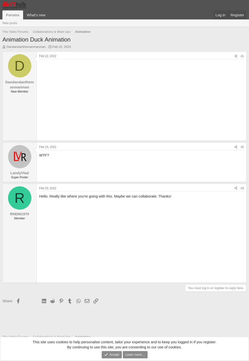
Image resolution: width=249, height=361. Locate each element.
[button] (49, 14)
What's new (36, 15)
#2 (242, 147)
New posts (9, 23)
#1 (242, 56)
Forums (12, 15)
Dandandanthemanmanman (26, 47)
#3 (242, 188)
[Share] (236, 56)
